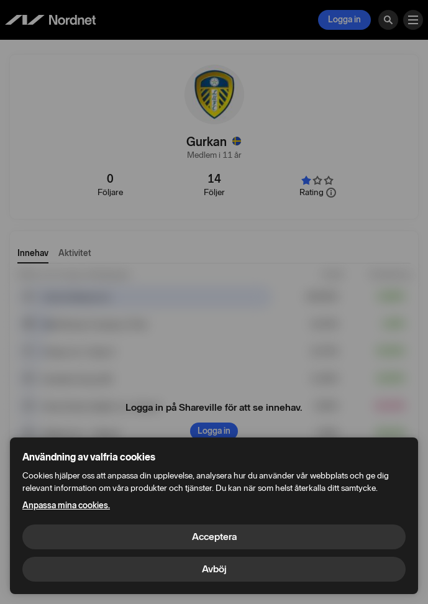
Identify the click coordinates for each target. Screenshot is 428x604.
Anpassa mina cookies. (66, 505)
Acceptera (214, 536)
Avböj (214, 569)
